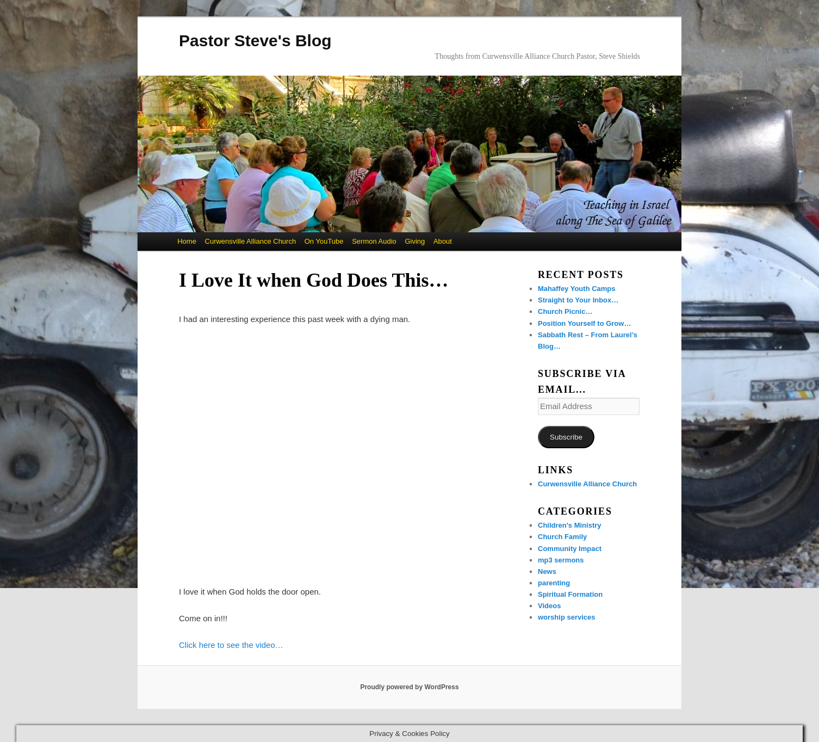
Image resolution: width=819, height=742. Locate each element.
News (547, 571)
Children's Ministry (569, 525)
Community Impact (569, 549)
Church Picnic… (565, 311)
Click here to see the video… (231, 645)
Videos (549, 606)
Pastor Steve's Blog (255, 41)
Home (186, 241)
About (442, 241)
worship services (566, 617)
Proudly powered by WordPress (409, 687)
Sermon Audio (374, 241)
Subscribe (566, 437)
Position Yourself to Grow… (584, 323)
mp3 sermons (561, 560)
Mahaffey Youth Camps (577, 289)
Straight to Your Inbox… (578, 300)
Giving (415, 241)
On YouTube (324, 241)
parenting (554, 583)
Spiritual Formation (570, 594)
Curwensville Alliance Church (250, 241)
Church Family (562, 537)
